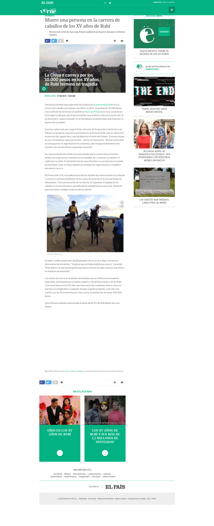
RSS (148, 498)
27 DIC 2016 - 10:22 (66, 96)
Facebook (65, 371)
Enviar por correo (122, 41)
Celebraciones (108, 476)
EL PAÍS (115, 486)
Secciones (172, 10)
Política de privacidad (105, 498)
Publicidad (83, 498)
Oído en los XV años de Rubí (59, 432)
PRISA (153, 498)
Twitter (72, 371)
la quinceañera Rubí (103, 104)
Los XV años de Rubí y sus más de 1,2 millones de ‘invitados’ (105, 436)
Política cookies (120, 498)
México (67, 474)
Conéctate (157, 2)
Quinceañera (56, 476)
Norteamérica (79, 474)
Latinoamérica (94, 474)
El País (47, 2)
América (107, 474)
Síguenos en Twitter (110, 2)
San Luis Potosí (92, 111)
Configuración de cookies (136, 498)
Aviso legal (92, 498)
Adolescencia (70, 476)
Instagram (80, 371)
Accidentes (49, 15)
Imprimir (114, 41)
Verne (48, 11)
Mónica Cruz (50, 96)
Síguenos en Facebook (105, 2)
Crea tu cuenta (169, 2)
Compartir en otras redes (61, 41)
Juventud (96, 476)
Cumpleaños (84, 476)
